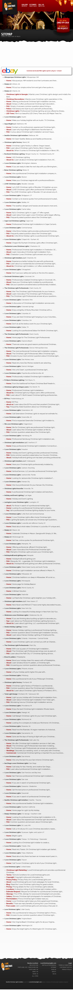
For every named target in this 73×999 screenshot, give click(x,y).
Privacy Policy (11, 880)
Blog (8, 884)
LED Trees (10, 113)
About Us (9, 150)
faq (7, 407)
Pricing (9, 887)
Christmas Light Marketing (16, 870)
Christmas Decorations (15, 99)
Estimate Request (13, 892)
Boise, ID (35, 973)
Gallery (25, 5)
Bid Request (63, 28)
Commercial (11, 753)
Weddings (10, 751)
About (8, 104)
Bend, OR (35, 971)
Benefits (9, 903)
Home (8, 81)
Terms (8, 875)
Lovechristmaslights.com (35, 982)
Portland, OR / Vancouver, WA (28, 967)
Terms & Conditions (65, 965)
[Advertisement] (35, 56)
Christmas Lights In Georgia (17, 94)
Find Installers (11, 899)
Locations (10, 889)
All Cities (35, 976)
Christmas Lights (12, 111)
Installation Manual (49, 965)
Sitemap (9, 894)
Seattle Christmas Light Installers (14, 982)
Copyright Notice (66, 967)
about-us (9, 404)
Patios (8, 109)
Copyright (10, 877)
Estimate (33, 5)
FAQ (7, 106)
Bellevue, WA (34, 965)
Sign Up (53, 969)
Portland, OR (33, 969)
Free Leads (10, 906)
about (8, 506)
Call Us (41, 5)
